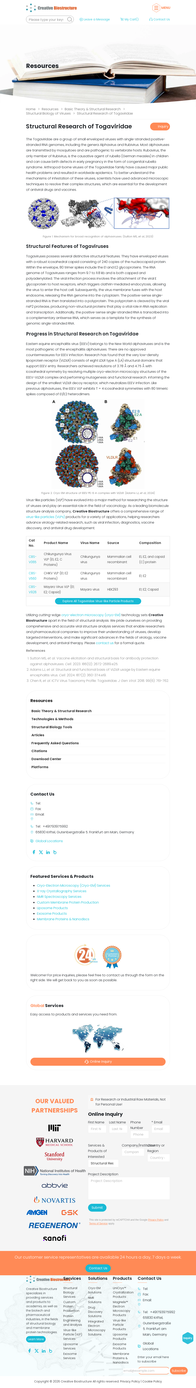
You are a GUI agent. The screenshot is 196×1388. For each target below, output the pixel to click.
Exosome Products (52, 913)
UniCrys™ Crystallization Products (123, 1292)
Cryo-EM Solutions (95, 1290)
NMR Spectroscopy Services (59, 896)
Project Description (103, 1174)
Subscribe (179, 1371)
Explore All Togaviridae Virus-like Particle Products (98, 601)
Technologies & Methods (52, 719)
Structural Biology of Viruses (48, 113)
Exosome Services (70, 1356)
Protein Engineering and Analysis (72, 1320)
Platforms (39, 767)
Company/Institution (138, 1145)
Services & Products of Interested (97, 1151)
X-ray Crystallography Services (61, 891)
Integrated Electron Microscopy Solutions (96, 1327)
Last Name (117, 1122)
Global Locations (49, 841)
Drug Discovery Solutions (95, 1311)
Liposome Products (52, 908)
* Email (157, 1122)
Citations (39, 751)
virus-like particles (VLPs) (45, 517)
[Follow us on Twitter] (40, 852)
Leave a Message (94, 19)
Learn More (37, 1339)
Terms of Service (98, 1223)
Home (31, 109)
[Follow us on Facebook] (33, 852)
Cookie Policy (152, 1381)
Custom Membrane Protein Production (68, 902)
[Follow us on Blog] (55, 852)
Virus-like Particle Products (119, 1324)
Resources (50, 109)
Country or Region (156, 1148)
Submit (97, 1207)
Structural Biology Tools (51, 727)
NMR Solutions (95, 1300)
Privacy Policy (156, 1219)
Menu (162, 7)
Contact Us (159, 19)
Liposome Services (70, 1346)
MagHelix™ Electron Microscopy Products (121, 1308)
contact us (105, 643)
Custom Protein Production (71, 1306)
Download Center (46, 759)
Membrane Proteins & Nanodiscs (63, 919)
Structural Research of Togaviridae (105, 113)
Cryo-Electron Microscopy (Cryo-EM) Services (73, 885)
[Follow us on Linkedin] (47, 852)
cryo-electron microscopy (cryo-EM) (91, 615)
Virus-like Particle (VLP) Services (72, 1334)
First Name (96, 1122)
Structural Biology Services (70, 1292)
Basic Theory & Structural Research (93, 109)
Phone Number (136, 1125)
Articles (37, 735)
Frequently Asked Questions (55, 743)
